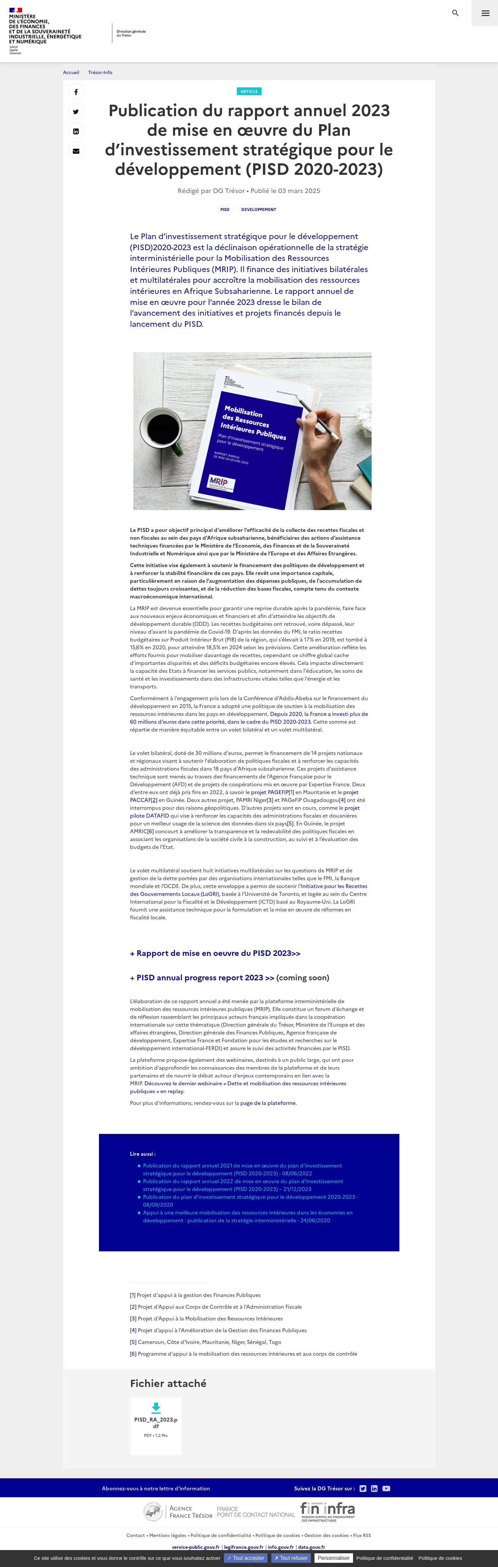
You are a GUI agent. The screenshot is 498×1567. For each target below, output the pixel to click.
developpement (258, 209)
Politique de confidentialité (220, 1535)
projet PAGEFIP (270, 791)
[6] (150, 831)
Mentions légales (167, 1535)
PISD (225, 209)
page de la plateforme (268, 1102)
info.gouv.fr (281, 1547)
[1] (291, 791)
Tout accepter (245, 1558)
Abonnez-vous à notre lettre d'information (156, 1488)
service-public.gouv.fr (196, 1547)
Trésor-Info (100, 72)
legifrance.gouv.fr (244, 1547)
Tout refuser (291, 1558)
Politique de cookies (277, 1535)
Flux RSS (362, 1535)
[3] (270, 799)
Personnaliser (334, 1558)
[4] (342, 799)
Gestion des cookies (326, 1535)
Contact (135, 1535)
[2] (133, 1306)
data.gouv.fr (311, 1547)
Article (249, 91)
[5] (290, 823)
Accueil (71, 72)
